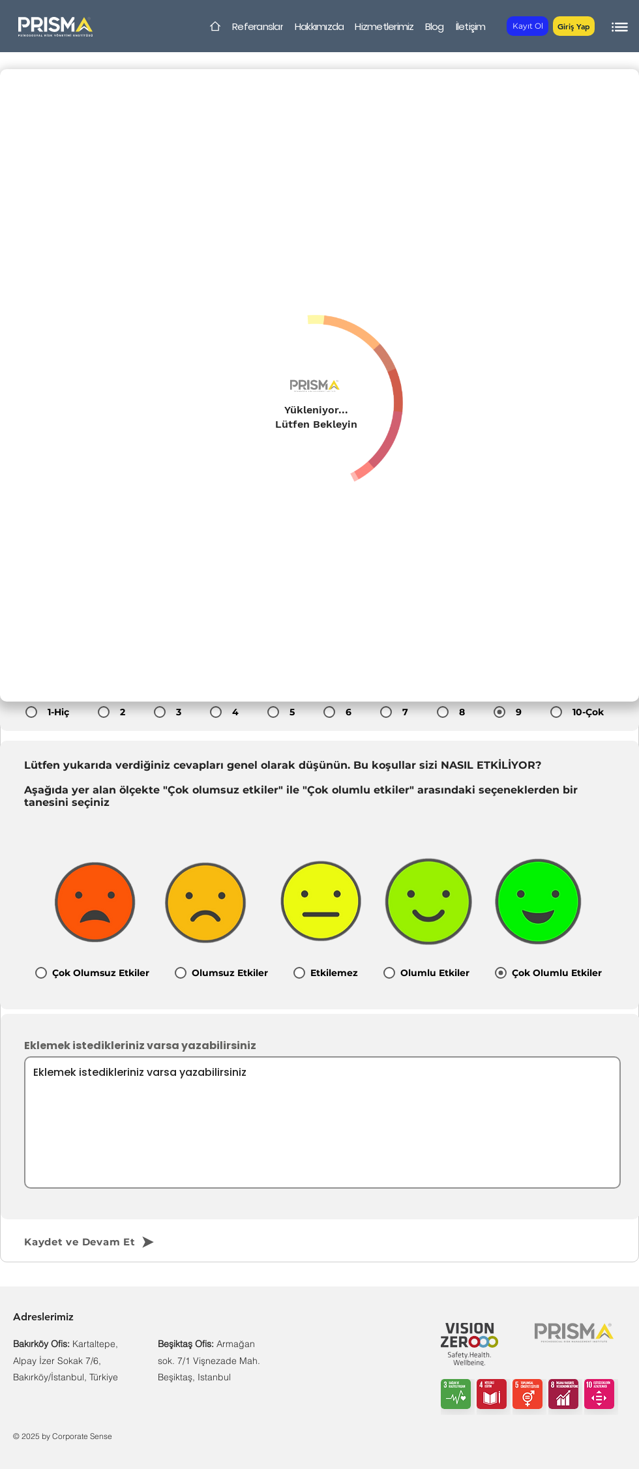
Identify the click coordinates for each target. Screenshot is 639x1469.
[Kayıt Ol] (527, 26)
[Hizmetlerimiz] (384, 26)
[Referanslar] (257, 26)
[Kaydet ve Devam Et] (111, 1241)
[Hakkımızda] (319, 26)
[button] (574, 26)
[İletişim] (470, 26)
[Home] (215, 26)
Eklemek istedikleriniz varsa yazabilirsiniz (140, 1046)
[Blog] (434, 26)
